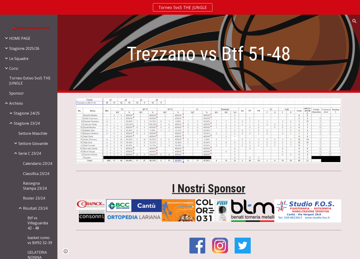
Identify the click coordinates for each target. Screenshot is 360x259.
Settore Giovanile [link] (33, 143)
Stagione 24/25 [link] (27, 113)
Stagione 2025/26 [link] (24, 48)
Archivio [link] (16, 103)
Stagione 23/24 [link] (27, 123)
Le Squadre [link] (18, 58)
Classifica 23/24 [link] (36, 173)
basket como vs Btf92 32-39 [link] (40, 240)
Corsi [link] (13, 68)
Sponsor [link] (16, 93)
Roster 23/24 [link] (34, 198)
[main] (208, 54)
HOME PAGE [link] (19, 38)
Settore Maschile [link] (32, 133)
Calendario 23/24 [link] (37, 163)
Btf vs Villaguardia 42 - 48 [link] (38, 223)
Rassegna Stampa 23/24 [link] (35, 186)
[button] (354, 21)
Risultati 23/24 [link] (35, 208)
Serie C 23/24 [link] (29, 153)
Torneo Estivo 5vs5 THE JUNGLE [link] (30, 81)
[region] (180, 7)
